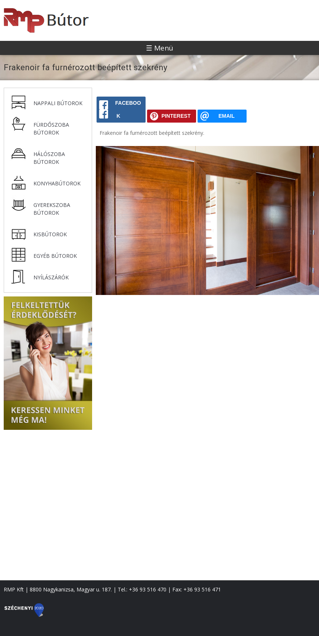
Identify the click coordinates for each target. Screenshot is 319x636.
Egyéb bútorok (55, 255)
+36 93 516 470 (147, 589)
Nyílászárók (51, 277)
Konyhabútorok (57, 183)
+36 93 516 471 (202, 589)
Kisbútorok (50, 234)
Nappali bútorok (57, 103)
